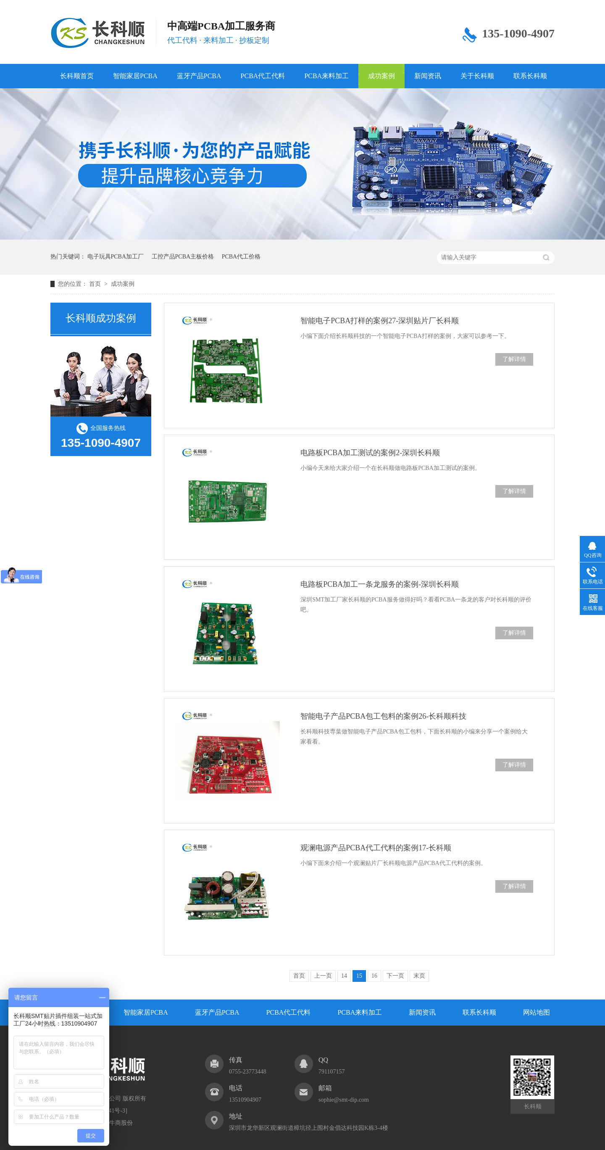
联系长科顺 (530, 75)
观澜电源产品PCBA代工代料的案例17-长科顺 (375, 848)
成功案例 (381, 75)
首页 (96, 284)
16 (374, 976)
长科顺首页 (77, 75)
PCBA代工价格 (241, 256)
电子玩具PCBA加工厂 (115, 256)
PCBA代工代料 (263, 75)
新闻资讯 (427, 75)
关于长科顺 (477, 75)
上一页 (323, 976)
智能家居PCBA (135, 75)
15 (359, 976)
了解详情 (514, 359)
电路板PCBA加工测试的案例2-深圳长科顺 (370, 452)
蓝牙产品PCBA (199, 75)
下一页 (395, 976)
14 (344, 976)
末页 (419, 976)
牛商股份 (121, 1123)
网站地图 (536, 1012)
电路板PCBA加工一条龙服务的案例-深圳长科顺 (379, 584)
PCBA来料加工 (326, 75)
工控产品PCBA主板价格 (183, 256)
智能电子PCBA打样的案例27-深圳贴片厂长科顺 (379, 321)
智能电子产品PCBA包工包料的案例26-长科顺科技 (383, 716)
